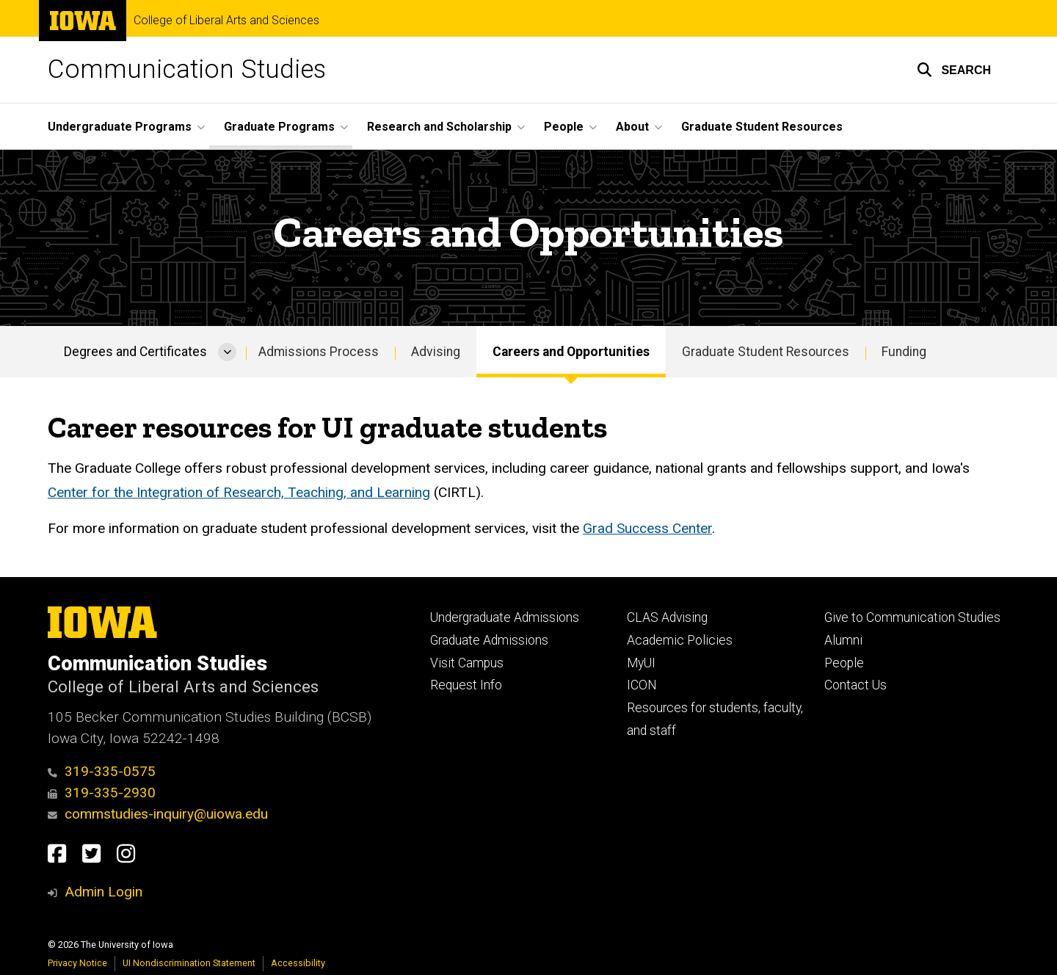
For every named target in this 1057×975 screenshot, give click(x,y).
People (844, 663)
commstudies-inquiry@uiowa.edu (158, 813)
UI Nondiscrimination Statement (189, 962)
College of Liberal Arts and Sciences (226, 20)
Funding (904, 351)
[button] (953, 70)
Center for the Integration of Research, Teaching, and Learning (239, 492)
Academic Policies (680, 640)
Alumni (843, 640)
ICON (642, 685)
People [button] (564, 127)
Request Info (466, 685)
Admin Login (103, 891)
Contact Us (855, 685)
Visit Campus (467, 663)
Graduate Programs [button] (279, 127)
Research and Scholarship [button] (439, 127)
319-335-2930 (102, 792)
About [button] (632, 127)
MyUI (641, 663)
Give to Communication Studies (912, 617)
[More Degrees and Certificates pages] (227, 351)
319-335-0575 (102, 771)
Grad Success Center (647, 529)
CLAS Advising (667, 617)
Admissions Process (318, 351)
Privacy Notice (77, 962)
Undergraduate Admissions (504, 617)
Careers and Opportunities (571, 351)
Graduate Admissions (489, 640)
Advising (435, 351)
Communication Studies (187, 69)
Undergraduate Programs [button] (120, 127)
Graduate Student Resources (762, 127)
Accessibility (298, 962)
